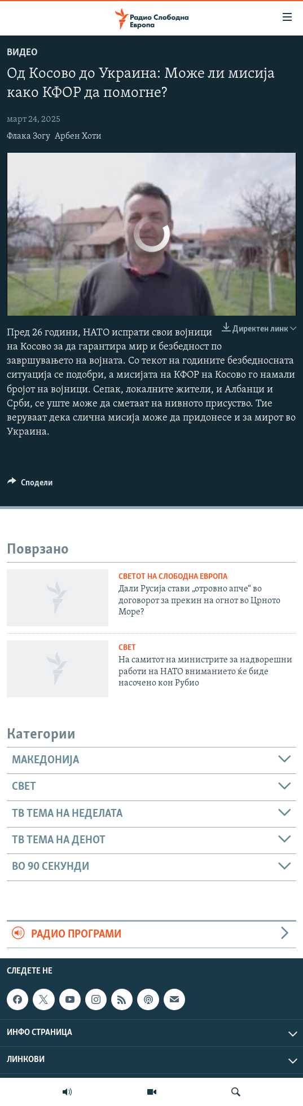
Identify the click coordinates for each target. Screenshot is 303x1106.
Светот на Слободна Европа (172, 577)
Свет (127, 648)
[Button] (29, 485)
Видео (22, 52)
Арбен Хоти (78, 136)
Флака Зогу (28, 136)
